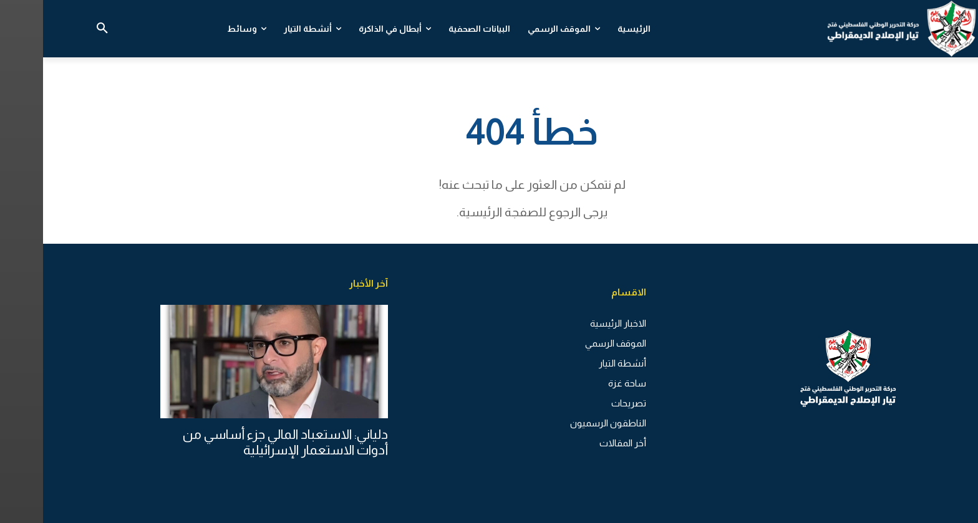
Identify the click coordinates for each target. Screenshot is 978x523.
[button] (59, 29)
